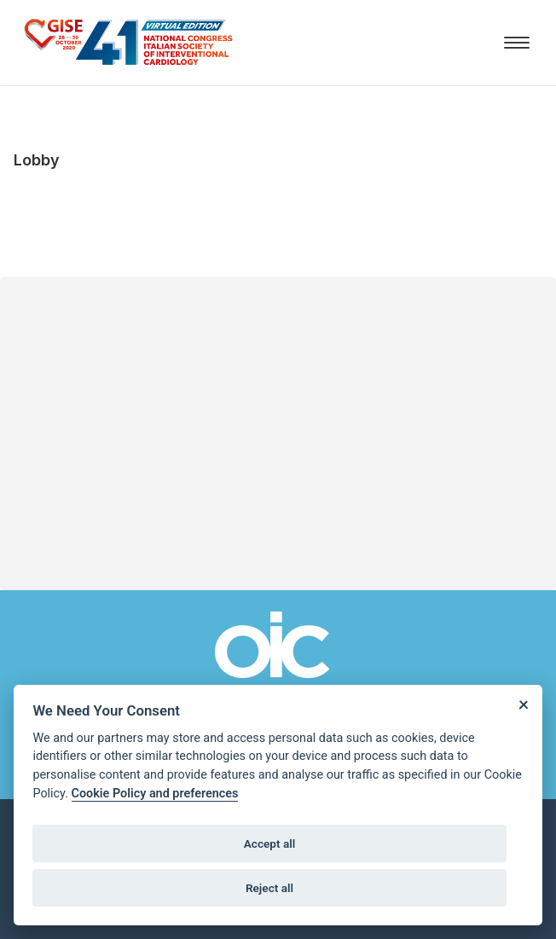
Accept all (270, 843)
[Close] (523, 704)
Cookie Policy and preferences (155, 793)
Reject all (269, 888)
